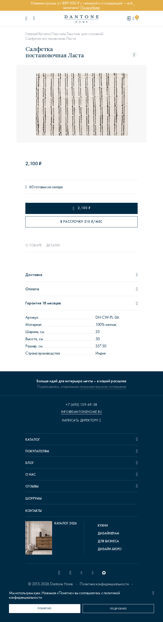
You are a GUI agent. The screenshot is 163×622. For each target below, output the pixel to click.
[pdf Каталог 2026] (51, 539)
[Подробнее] (118, 608)
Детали (53, 245)
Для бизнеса (108, 541)
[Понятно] (44, 608)
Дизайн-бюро (109, 549)
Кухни (103, 526)
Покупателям (37, 451)
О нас (30, 474)
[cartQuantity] (137, 18)
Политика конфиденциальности (104, 584)
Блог (29, 463)
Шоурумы (33, 498)
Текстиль (58, 33)
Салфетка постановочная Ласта (50, 38)
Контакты (33, 511)
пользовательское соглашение (103, 386)
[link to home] (81, 19)
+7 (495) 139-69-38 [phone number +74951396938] (81, 405)
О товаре (33, 245)
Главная (31, 33)
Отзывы (32, 486)
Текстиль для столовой (84, 33)
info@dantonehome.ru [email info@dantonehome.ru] (81, 412)
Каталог (44, 33)
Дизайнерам (108, 533)
